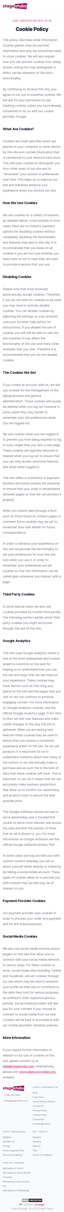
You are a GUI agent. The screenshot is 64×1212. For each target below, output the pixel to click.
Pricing (6, 1146)
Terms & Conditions (12, 1155)
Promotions (39, 1119)
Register (7, 1137)
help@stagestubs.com (18, 1066)
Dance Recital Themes (44, 1101)
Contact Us (38, 1106)
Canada (32, 1204)
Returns (37, 1146)
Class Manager (19, 1208)
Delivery (37, 1141)
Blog (35, 1092)
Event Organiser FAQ (13, 1150)
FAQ (35, 1150)
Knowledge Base (41, 1124)
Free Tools (38, 1097)
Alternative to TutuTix (13, 1168)
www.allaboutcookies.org (37, 1072)
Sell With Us (9, 1141)
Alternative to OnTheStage (16, 1190)
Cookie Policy (40, 1115)
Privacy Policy (40, 1110)
